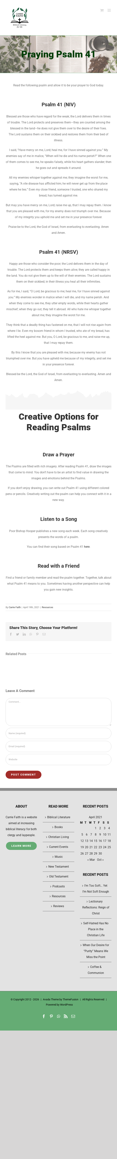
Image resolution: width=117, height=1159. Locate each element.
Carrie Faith (15, 607)
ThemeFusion (70, 999)
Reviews (58, 906)
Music (59, 856)
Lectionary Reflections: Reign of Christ (95, 907)
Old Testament (58, 876)
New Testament (58, 866)
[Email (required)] (58, 746)
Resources (47, 607)
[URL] (58, 759)
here (87, 546)
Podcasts (58, 886)
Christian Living (58, 837)
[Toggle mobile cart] (102, 10)
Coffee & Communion (96, 970)
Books (58, 827)
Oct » (100, 859)
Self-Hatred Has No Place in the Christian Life (95, 929)
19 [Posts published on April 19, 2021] (82, 847)
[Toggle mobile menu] (109, 10)
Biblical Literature (58, 817)
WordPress (66, 1004)
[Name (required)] (58, 733)
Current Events (58, 847)
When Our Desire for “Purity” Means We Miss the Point (96, 951)
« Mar (91, 859)
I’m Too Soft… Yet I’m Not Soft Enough (95, 888)
